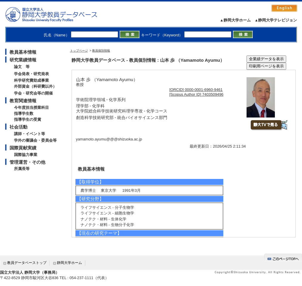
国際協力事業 (25, 154)
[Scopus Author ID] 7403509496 (196, 94)
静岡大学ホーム (69, 263)
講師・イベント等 (29, 134)
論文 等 (22, 66)
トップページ (79, 50)
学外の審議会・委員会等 (35, 140)
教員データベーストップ (27, 263)
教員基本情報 (23, 52)
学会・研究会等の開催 (33, 93)
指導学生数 (23, 113)
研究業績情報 (23, 59)
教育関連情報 (23, 100)
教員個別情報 (101, 50)
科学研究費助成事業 (31, 80)
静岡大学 (57, 14)
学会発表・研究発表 (31, 74)
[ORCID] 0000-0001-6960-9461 (196, 89)
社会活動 (18, 126)
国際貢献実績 (23, 147)
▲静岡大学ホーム (235, 20)
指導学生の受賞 (27, 119)
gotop (283, 258)
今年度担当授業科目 (31, 107)
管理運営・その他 (27, 162)
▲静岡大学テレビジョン (276, 20)
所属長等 (22, 168)
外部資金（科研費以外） (35, 86)
